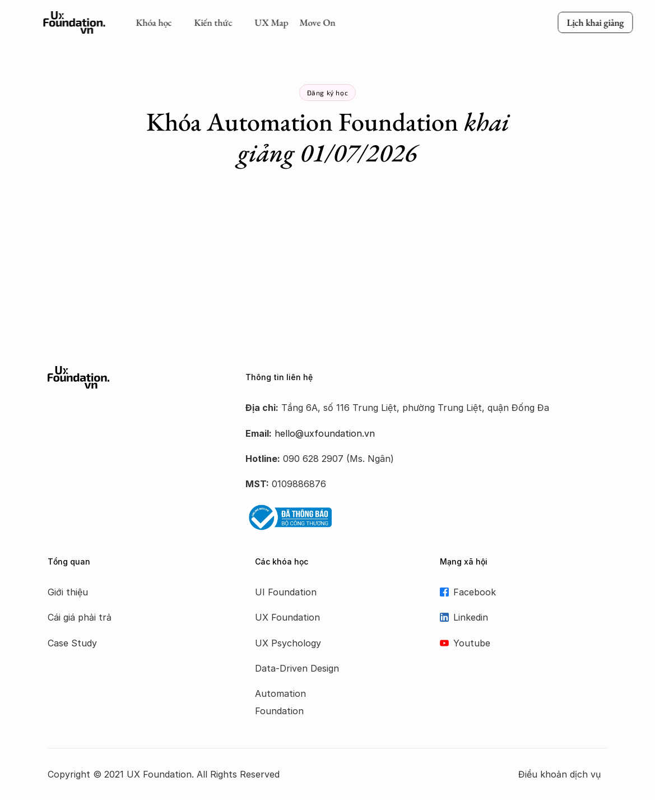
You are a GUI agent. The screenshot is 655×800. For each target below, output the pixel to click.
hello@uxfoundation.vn (325, 433)
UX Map (271, 22)
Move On (317, 22)
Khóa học (153, 22)
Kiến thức (213, 22)
